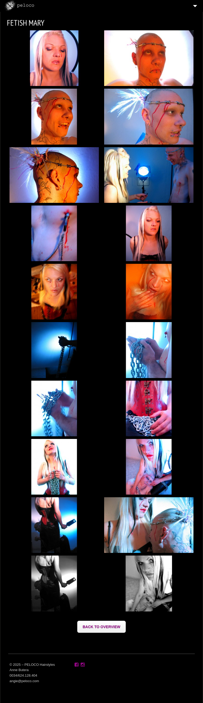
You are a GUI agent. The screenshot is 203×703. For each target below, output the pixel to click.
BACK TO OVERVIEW (102, 627)
